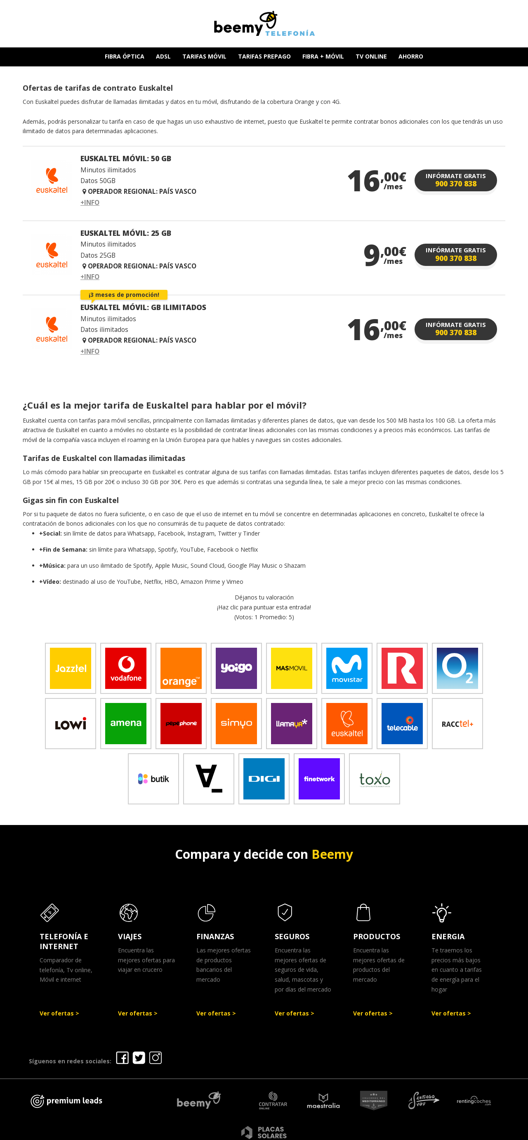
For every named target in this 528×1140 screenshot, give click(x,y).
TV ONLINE (371, 56)
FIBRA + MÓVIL (323, 56)
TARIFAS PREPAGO (264, 56)
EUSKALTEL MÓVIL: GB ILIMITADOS (143, 307)
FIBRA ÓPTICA (124, 56)
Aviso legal (250, 1131)
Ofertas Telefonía (195, 1131)
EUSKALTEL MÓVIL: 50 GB (125, 158)
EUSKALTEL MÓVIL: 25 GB (125, 233)
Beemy (332, 854)
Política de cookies (385, 1131)
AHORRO (410, 56)
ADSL (163, 56)
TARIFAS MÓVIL (204, 56)
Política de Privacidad (311, 1131)
